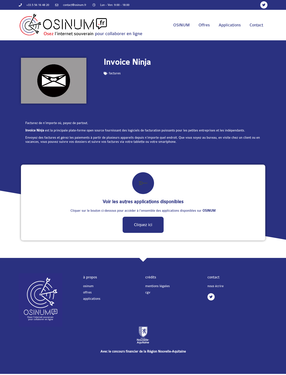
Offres (204, 25)
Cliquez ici (143, 224)
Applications (230, 25)
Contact (256, 25)
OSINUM (181, 25)
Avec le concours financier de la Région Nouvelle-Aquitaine (143, 351)
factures (115, 73)
